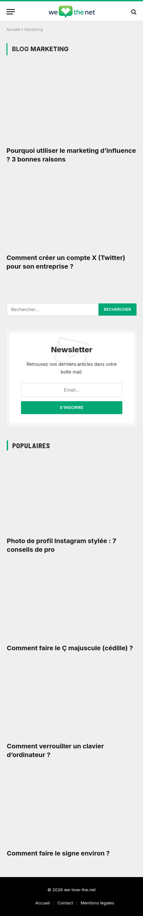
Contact (65, 902)
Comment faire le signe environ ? (58, 853)
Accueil (13, 29)
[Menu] (10, 12)
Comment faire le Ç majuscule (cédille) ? (70, 648)
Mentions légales (97, 902)
